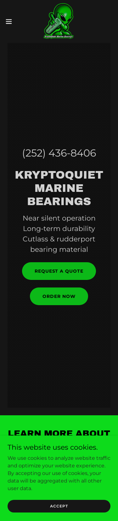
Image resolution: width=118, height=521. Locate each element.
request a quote (59, 271)
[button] (11, 21)
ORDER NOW (59, 296)
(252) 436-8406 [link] (59, 153)
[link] (59, 21)
